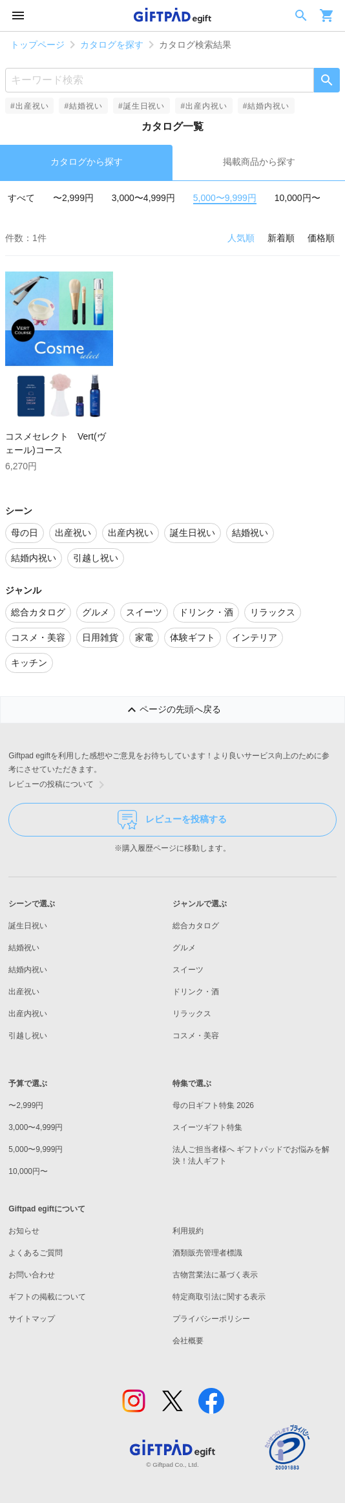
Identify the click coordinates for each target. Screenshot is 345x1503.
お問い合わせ (31, 1274)
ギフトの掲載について (47, 1296)
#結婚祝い (83, 106)
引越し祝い (27, 1035)
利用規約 (188, 1230)
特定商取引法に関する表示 (219, 1296)
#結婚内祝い (266, 106)
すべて (21, 198)
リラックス (191, 1013)
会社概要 (188, 1340)
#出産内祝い (203, 106)
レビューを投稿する (172, 819)
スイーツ (188, 969)
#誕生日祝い (141, 106)
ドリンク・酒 (195, 991)
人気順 (241, 238)
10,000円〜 (297, 198)
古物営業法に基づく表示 (215, 1274)
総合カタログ (195, 925)
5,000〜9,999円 (224, 198)
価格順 (321, 238)
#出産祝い (29, 106)
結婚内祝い (27, 969)
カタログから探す (86, 161)
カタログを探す (111, 44)
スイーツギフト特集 (207, 1127)
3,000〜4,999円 (143, 198)
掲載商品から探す (259, 161)
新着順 (281, 238)
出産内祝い (27, 1013)
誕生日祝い (27, 925)
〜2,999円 (73, 198)
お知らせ (23, 1230)
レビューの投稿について (58, 785)
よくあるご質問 (35, 1252)
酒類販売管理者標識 (207, 1252)
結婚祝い (23, 947)
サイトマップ (31, 1318)
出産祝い (23, 991)
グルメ (184, 947)
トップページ (37, 44)
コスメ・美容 (195, 1035)
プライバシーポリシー (211, 1318)
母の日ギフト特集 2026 (213, 1105)
